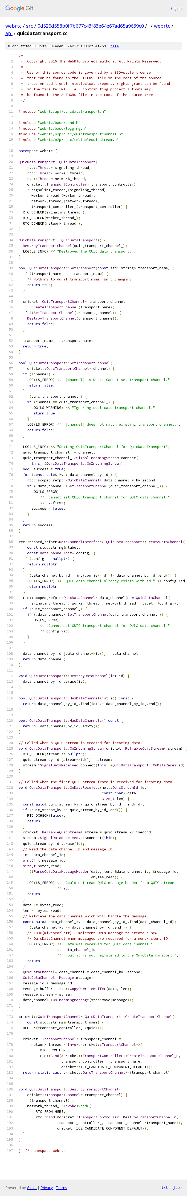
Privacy (46, 1187)
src (29, 26)
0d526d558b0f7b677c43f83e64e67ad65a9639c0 (91, 26)
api (9, 33)
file (114, 46)
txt (164, 1187)
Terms (61, 1187)
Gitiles (32, 1187)
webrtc (13, 26)
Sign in (176, 8)
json (177, 1187)
